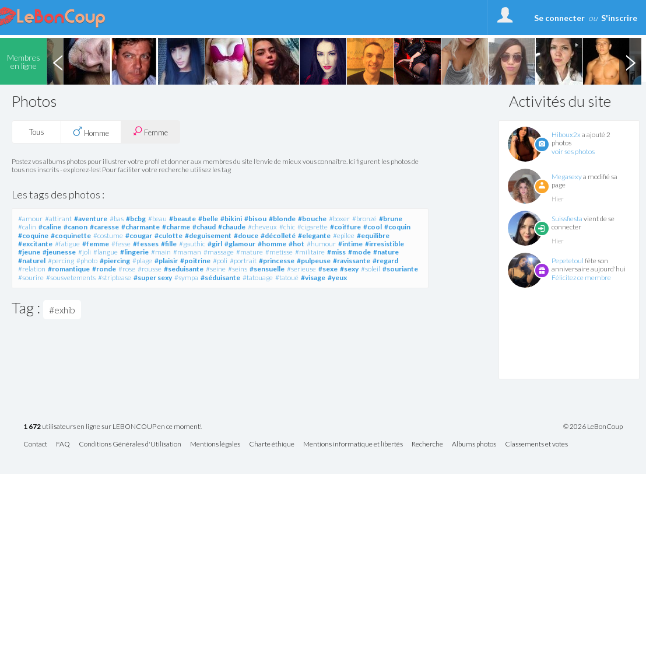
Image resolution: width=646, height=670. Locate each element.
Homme (91, 132)
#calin (27, 226)
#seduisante (183, 268)
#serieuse (301, 268)
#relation (31, 268)
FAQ (63, 444)
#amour (30, 218)
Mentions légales (215, 444)
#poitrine (195, 260)
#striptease (114, 277)
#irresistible (384, 243)
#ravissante (351, 260)
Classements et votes (536, 444)
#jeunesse (59, 251)
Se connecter (559, 18)
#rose (126, 268)
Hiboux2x (566, 134)
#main (161, 251)
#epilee (343, 235)
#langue (105, 251)
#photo (86, 260)
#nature (386, 251)
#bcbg (136, 218)
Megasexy (567, 176)
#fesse (121, 243)
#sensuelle (267, 268)
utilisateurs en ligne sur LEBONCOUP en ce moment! (112, 427)
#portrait (243, 260)
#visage (313, 277)
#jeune (29, 251)
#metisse (279, 251)
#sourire (31, 277)
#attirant (58, 218)
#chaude (231, 226)
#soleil (370, 268)
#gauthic (192, 243)
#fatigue (67, 243)
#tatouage (258, 277)
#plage (142, 260)
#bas (117, 218)
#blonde (282, 218)
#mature (249, 251)
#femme (95, 243)
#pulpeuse (314, 260)
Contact (35, 444)
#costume (108, 235)
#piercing (115, 260)
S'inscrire (619, 18)
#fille (169, 243)
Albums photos (474, 444)
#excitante (35, 243)
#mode (359, 251)
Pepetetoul (568, 260)
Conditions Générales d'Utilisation (130, 444)
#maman (187, 251)
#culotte (168, 235)
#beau (157, 218)
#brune (390, 218)
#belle (208, 218)
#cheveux (262, 226)
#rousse (150, 268)
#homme (272, 243)
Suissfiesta (567, 218)
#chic (287, 226)
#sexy (349, 268)
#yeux (337, 277)
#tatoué (287, 277)
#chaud (204, 226)
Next (630, 61)
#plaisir (166, 260)
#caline (49, 226)
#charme (176, 226)
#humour (321, 243)
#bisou (255, 218)
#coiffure (345, 226)
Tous (36, 132)
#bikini (231, 218)
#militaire (310, 251)
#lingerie (134, 251)
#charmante (140, 226)
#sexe (328, 268)
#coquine (33, 235)
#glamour (239, 243)
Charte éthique (271, 444)
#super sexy (153, 277)
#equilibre (373, 235)
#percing (61, 260)
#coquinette (71, 235)
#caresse (104, 226)
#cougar (138, 235)
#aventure (90, 218)
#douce (246, 235)
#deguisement (208, 235)
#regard (385, 260)
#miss (336, 251)
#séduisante (220, 277)
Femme (150, 131)
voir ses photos (573, 151)
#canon (75, 226)
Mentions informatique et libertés (353, 444)
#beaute (182, 218)
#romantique (69, 268)
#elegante (314, 235)
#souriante (400, 268)
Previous (58, 61)
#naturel (31, 260)
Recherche (427, 444)
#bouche (312, 218)
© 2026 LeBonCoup (593, 426)
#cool (372, 226)
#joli (84, 251)
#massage (218, 251)
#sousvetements (71, 277)
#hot (296, 243)
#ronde (104, 268)
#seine (216, 268)
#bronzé (364, 218)
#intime (350, 243)
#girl (215, 243)
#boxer (339, 218)
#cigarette (312, 226)
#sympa (186, 277)
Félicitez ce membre (581, 277)
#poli (220, 260)
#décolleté (278, 235)
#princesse (276, 260)
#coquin (397, 226)
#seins (237, 268)
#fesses (146, 243)
